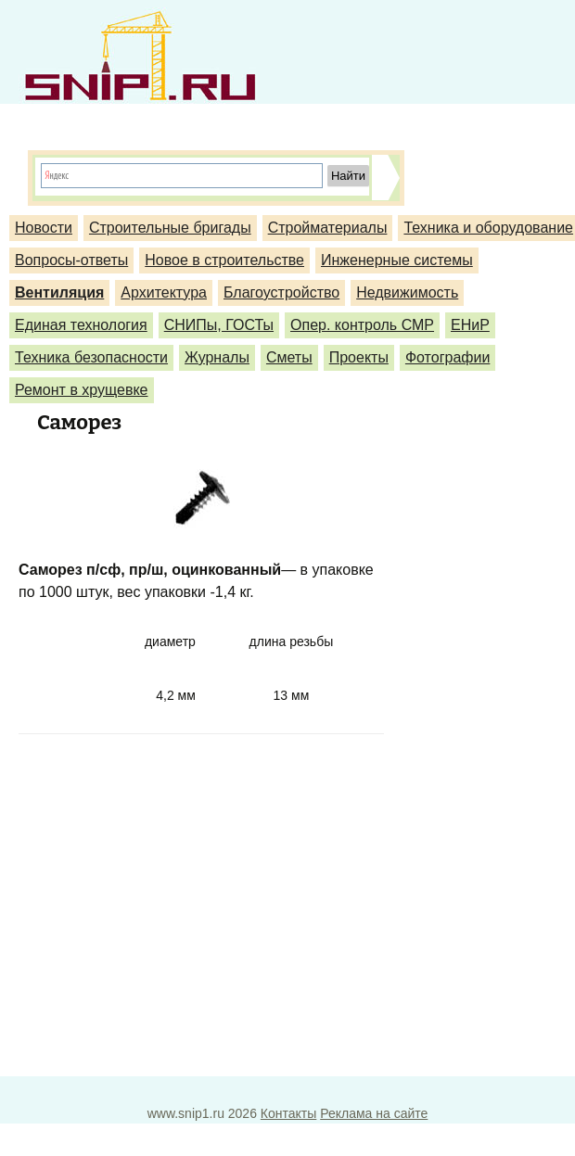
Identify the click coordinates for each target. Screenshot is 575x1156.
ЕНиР (470, 325)
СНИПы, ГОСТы (219, 325)
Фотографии (447, 357)
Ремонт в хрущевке (81, 390)
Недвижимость (407, 292)
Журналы (217, 357)
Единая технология (81, 325)
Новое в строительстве (224, 260)
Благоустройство (281, 292)
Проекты (359, 357)
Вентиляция (59, 292)
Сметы (289, 357)
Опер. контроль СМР (362, 325)
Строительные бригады (170, 227)
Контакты (288, 1113)
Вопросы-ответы (71, 260)
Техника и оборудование (488, 227)
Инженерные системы (397, 260)
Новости (43, 227)
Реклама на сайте (374, 1113)
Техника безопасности (91, 357)
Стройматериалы (328, 227)
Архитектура (164, 292)
